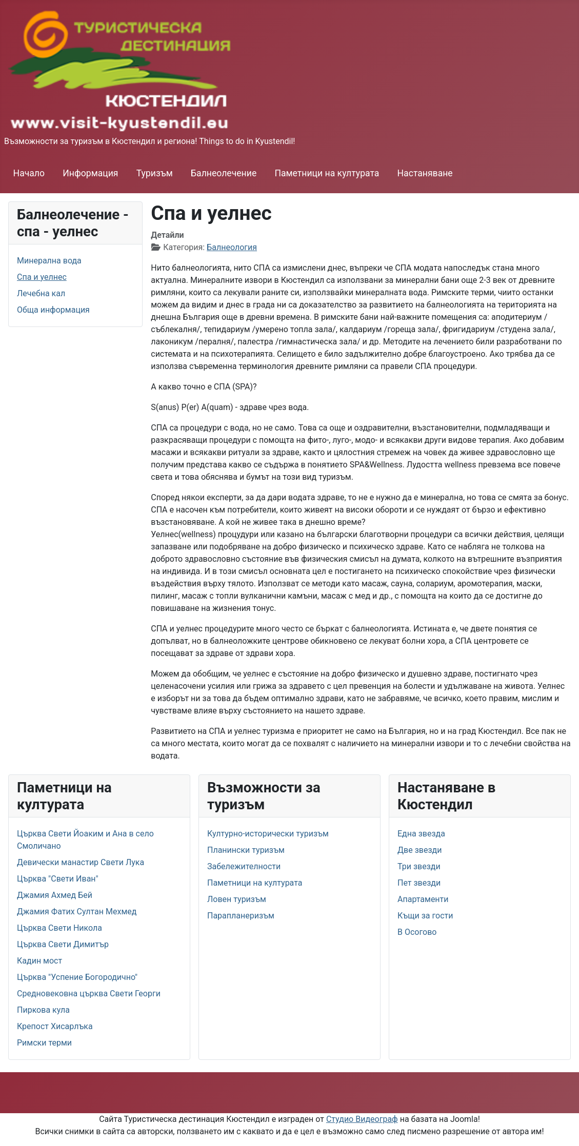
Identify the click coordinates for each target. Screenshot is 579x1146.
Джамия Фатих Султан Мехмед (76, 911)
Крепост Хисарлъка (55, 1026)
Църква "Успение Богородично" (77, 977)
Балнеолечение (223, 173)
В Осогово (416, 932)
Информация (90, 173)
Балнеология (232, 247)
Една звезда (421, 833)
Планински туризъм (246, 850)
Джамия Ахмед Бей (54, 895)
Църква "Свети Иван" (57, 879)
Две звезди (419, 850)
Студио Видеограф (362, 1119)
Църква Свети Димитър (63, 944)
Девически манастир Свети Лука (80, 862)
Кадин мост (39, 961)
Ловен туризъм (236, 899)
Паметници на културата (326, 173)
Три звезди (419, 866)
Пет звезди (419, 883)
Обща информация (53, 310)
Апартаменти (423, 899)
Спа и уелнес (42, 277)
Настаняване (425, 173)
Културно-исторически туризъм (268, 833)
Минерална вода (49, 260)
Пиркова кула (43, 1010)
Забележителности (244, 866)
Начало (29, 173)
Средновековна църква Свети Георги (89, 993)
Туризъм (154, 173)
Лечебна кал (41, 293)
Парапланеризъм (240, 915)
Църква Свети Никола (59, 928)
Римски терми (44, 1043)
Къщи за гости (425, 915)
